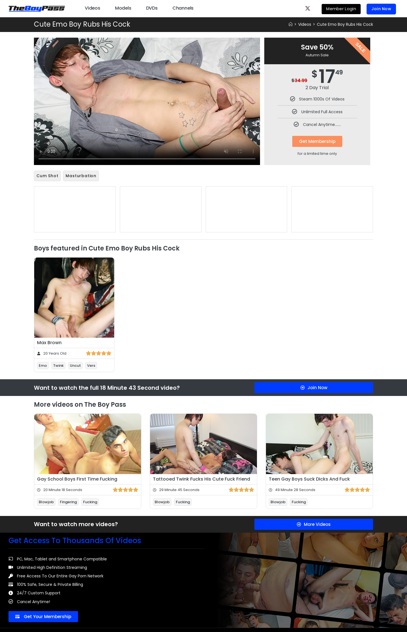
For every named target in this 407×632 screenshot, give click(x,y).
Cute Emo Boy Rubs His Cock (345, 24)
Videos (92, 8)
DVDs (152, 8)
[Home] (291, 24)
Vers (91, 365)
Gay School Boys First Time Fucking (77, 478)
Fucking (90, 501)
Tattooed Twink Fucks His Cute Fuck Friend (201, 478)
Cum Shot (47, 176)
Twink (58, 365)
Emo (43, 365)
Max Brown (49, 342)
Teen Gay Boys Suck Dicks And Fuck (309, 478)
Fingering (68, 501)
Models (123, 8)
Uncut (75, 365)
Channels (183, 8)
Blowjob (46, 501)
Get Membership (317, 141)
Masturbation (81, 176)
